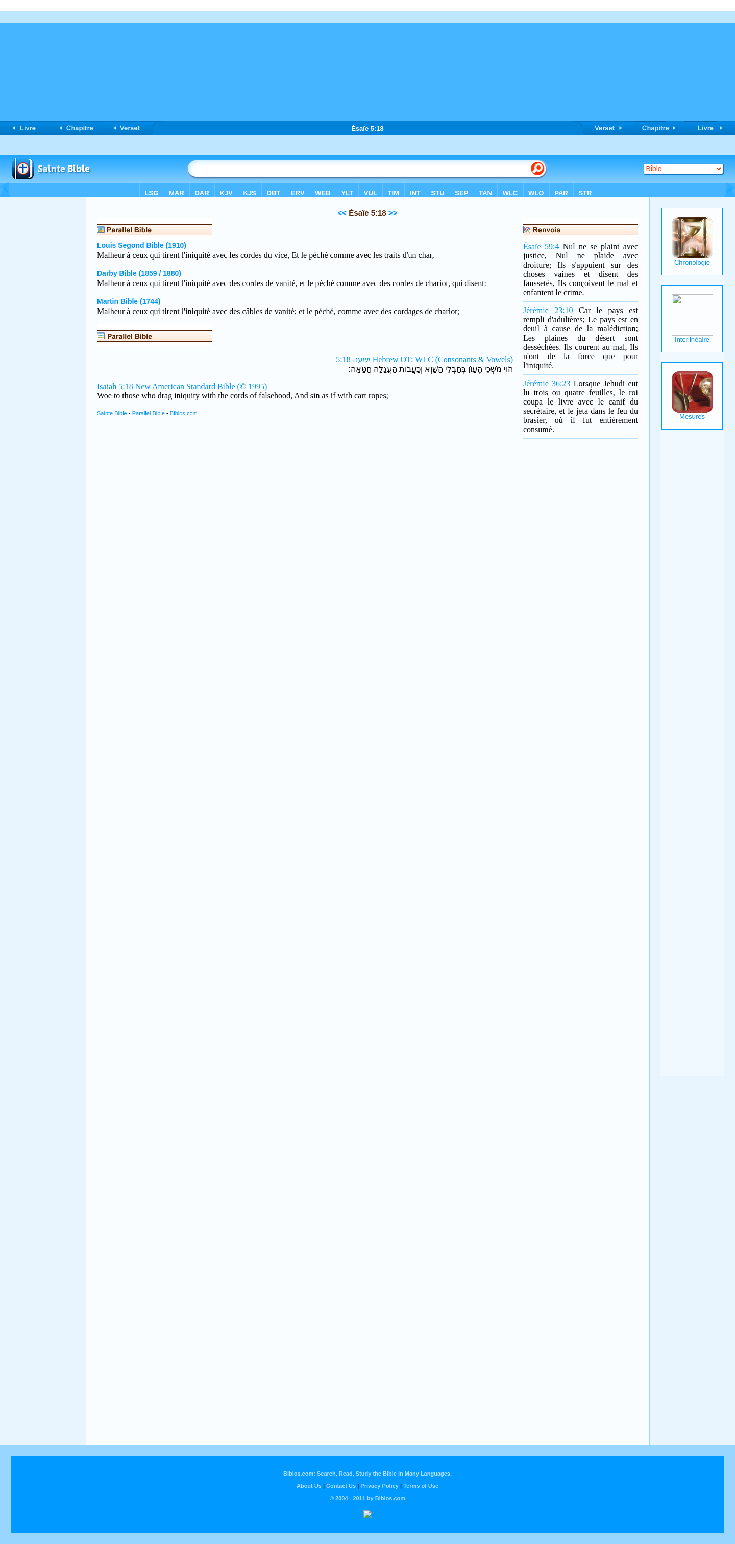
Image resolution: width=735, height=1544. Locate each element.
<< (342, 212)
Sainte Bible (112, 413)
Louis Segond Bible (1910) (141, 245)
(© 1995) (252, 386)
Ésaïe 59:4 (541, 246)
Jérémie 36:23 (546, 383)
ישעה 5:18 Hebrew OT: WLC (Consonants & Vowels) (424, 359)
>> (392, 212)
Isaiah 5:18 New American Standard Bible (166, 386)
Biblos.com (184, 413)
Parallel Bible (148, 413)
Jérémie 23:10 (548, 310)
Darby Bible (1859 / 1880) (139, 273)
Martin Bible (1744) (128, 301)
